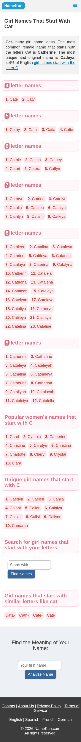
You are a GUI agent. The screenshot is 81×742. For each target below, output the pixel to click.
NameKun (13, 6)
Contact (8, 706)
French (48, 719)
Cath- (24, 615)
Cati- (51, 615)
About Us (26, 706)
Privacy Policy (49, 706)
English (15, 719)
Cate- (38, 615)
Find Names (21, 574)
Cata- (10, 615)
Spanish (32, 719)
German (65, 719)
